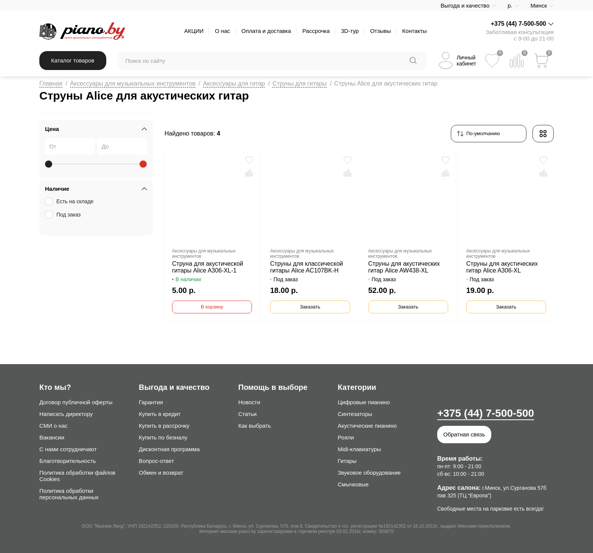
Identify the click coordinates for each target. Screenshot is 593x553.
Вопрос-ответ (156, 461)
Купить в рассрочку (164, 425)
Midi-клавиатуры (359, 449)
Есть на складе (70, 201)
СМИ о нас (53, 425)
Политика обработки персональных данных (69, 494)
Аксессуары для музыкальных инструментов (133, 83)
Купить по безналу (163, 437)
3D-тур (350, 31)
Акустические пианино (367, 425)
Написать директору (66, 414)
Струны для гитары (299, 83)
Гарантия (151, 402)
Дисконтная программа (169, 449)
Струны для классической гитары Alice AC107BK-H (306, 267)
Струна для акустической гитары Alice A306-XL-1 (207, 267)
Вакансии (51, 437)
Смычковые (353, 484)
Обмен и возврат (161, 472)
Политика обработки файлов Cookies (77, 475)
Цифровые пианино (364, 402)
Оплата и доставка (266, 31)
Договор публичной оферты (75, 402)
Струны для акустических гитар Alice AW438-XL (404, 267)
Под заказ (64, 215)
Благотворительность (67, 461)
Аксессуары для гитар (234, 83)
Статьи (247, 414)
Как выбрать (254, 425)
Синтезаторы (355, 414)
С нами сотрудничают (68, 449)
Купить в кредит (160, 414)
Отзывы (380, 31)
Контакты (414, 31)
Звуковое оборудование (369, 472)
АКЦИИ (193, 31)
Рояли (346, 437)
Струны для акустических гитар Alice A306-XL (502, 267)
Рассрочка (315, 31)
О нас (222, 31)
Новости (249, 402)
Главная (50, 83)
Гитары (347, 461)
